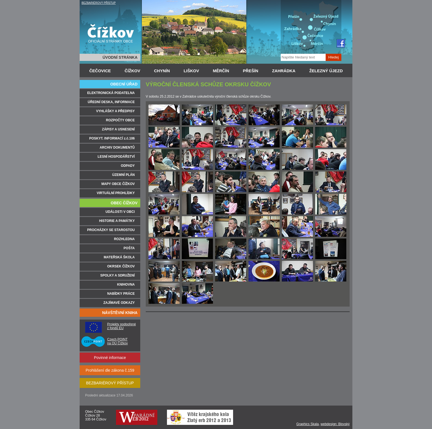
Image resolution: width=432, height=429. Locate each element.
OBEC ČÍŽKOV (124, 203)
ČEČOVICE (100, 70)
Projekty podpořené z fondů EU (121, 326)
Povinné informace (110, 357)
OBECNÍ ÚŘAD (123, 84)
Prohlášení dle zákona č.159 (110, 370)
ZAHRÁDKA (283, 70)
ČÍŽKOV (132, 70)
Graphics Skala (307, 424)
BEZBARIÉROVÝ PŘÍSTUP (99, 2)
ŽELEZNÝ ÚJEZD (326, 70)
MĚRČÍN (221, 70)
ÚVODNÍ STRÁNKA (119, 57)
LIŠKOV (191, 70)
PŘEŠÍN (250, 70)
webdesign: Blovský (335, 424)
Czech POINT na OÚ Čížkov (117, 341)
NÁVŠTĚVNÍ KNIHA (119, 312)
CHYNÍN (162, 70)
